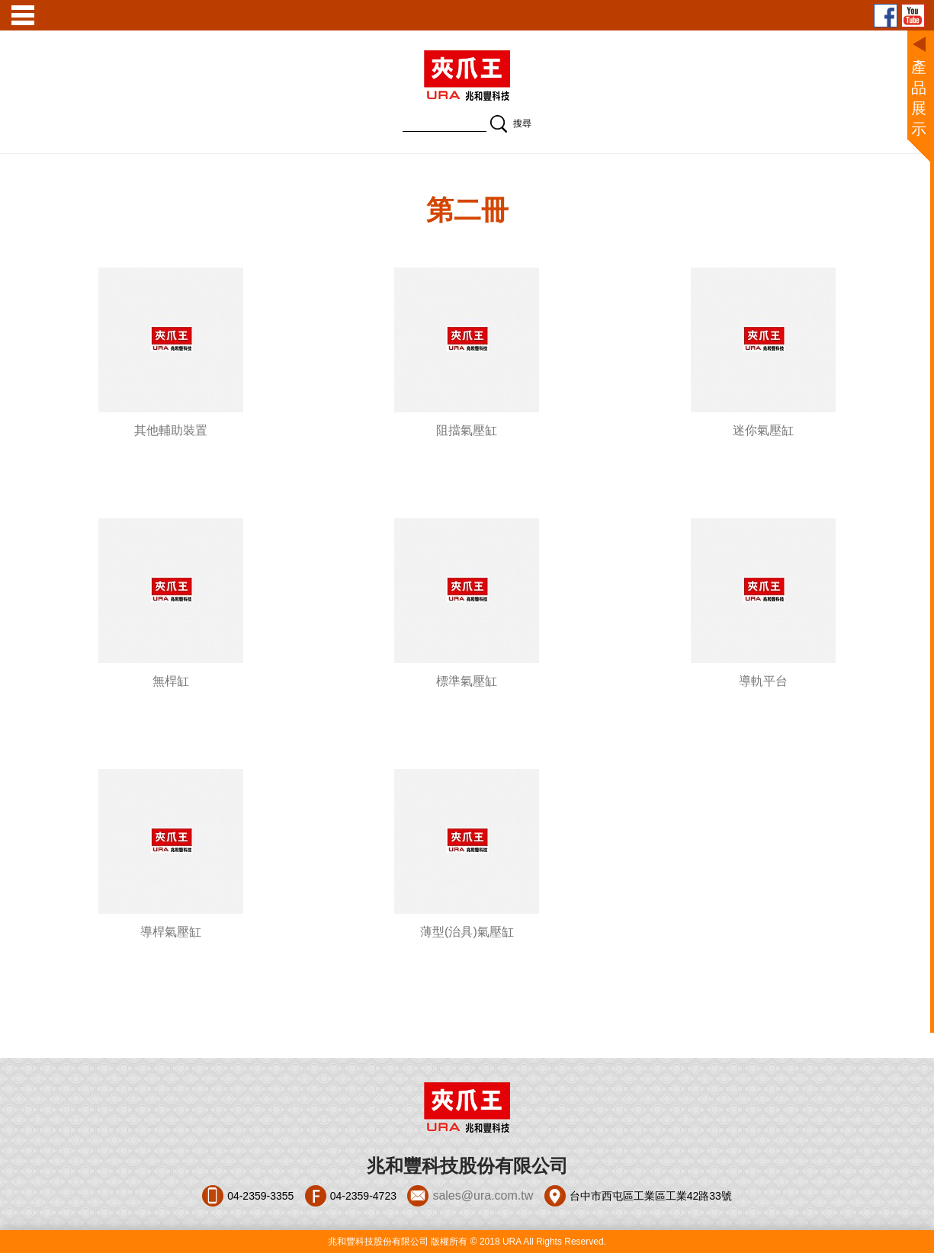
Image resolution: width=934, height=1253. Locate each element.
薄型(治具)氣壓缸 (467, 931)
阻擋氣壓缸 (466, 430)
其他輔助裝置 (170, 430)
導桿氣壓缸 (170, 931)
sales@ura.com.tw (482, 1195)
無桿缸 (170, 681)
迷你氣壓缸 (763, 430)
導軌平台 (763, 681)
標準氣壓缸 (466, 681)
